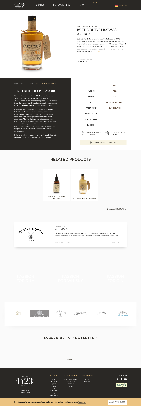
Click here (96, 51)
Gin (54, 388)
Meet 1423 (87, 381)
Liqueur (53, 383)
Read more (115, 242)
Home (16, 83)
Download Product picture (103, 142)
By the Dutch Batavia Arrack (45, 83)
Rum (31, 83)
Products (24, 83)
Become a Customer (70, 379)
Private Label (70, 381)
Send (70, 359)
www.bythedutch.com (62, 242)
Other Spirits (53, 395)
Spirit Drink (53, 381)
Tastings (70, 386)
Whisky (53, 386)
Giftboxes (53, 390)
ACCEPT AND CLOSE (117, 402)
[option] (56, 185)
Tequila (53, 393)
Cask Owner (70, 383)
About (87, 379)
